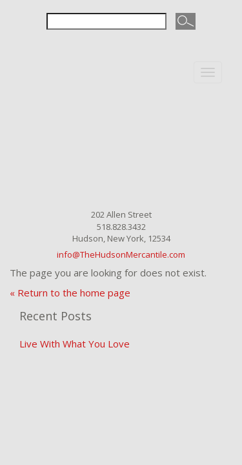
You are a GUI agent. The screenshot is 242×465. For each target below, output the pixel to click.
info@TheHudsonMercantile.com (121, 254)
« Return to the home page (70, 292)
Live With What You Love (74, 343)
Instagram (131, 47)
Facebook (110, 47)
